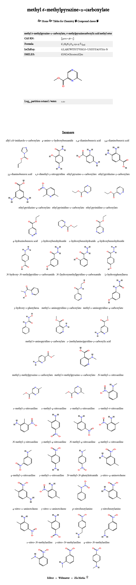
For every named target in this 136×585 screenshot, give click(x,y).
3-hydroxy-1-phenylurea (26, 308)
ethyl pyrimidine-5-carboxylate (102, 207)
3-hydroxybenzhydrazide (53, 241)
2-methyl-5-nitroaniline (82, 408)
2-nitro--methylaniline (39, 542)
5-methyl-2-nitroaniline (51, 475)
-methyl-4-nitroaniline (82, 442)
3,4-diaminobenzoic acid (116, 140)
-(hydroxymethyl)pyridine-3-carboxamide (78, 274)
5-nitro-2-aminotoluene (53, 509)
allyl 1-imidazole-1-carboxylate (23, 140)
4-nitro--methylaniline (96, 542)
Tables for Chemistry (63, 21)
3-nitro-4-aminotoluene (113, 475)
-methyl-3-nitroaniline (25, 442)
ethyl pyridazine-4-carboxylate (34, 207)
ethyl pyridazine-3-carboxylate (114, 174)
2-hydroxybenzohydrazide (82, 241)
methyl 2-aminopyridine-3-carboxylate (61, 308)
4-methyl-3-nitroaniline (23, 475)
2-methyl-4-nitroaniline (53, 408)
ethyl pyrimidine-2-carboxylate (68, 207)
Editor (50, 578)
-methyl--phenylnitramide (82, 475)
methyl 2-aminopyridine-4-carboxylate (103, 308)
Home (45, 21)
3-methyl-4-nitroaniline (53, 442)
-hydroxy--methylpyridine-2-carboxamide (30, 274)
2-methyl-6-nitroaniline (110, 408)
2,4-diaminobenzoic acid (88, 140)
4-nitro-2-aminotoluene (25, 509)
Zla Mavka (79, 578)
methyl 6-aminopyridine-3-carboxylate (45, 341)
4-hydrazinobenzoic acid (25, 241)
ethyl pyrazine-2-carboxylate (82, 174)
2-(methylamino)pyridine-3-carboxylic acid (89, 341)
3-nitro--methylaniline (68, 542)
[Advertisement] (68, 117)
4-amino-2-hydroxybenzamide (57, 140)
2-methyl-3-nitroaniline (25, 408)
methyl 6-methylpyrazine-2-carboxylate (75, 375)
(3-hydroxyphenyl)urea (116, 274)
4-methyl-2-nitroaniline (110, 442)
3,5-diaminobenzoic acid (20, 174)
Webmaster (64, 578)
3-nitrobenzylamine (111, 509)
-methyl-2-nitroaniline (110, 375)
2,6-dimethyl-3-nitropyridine (50, 174)
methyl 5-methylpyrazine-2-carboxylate (32, 375)
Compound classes (86, 21)
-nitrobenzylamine (82, 509)
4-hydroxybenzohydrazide (110, 241)
